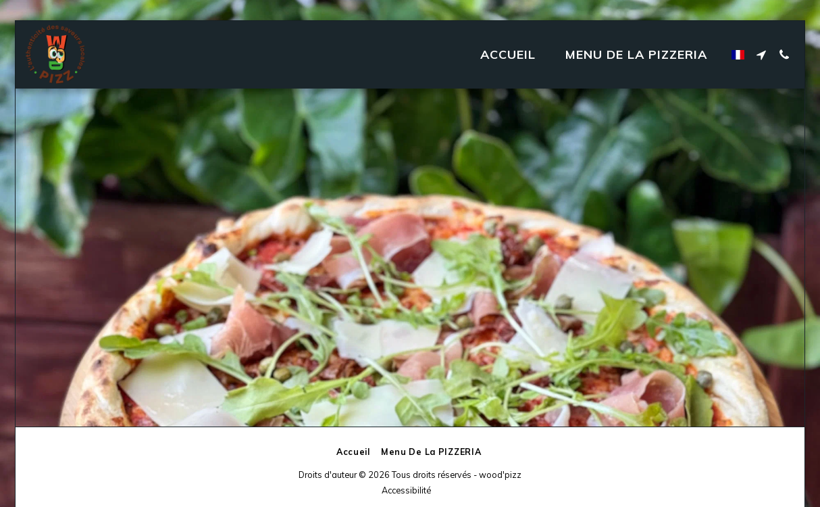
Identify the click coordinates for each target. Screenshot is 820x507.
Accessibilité (406, 490)
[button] (761, 55)
